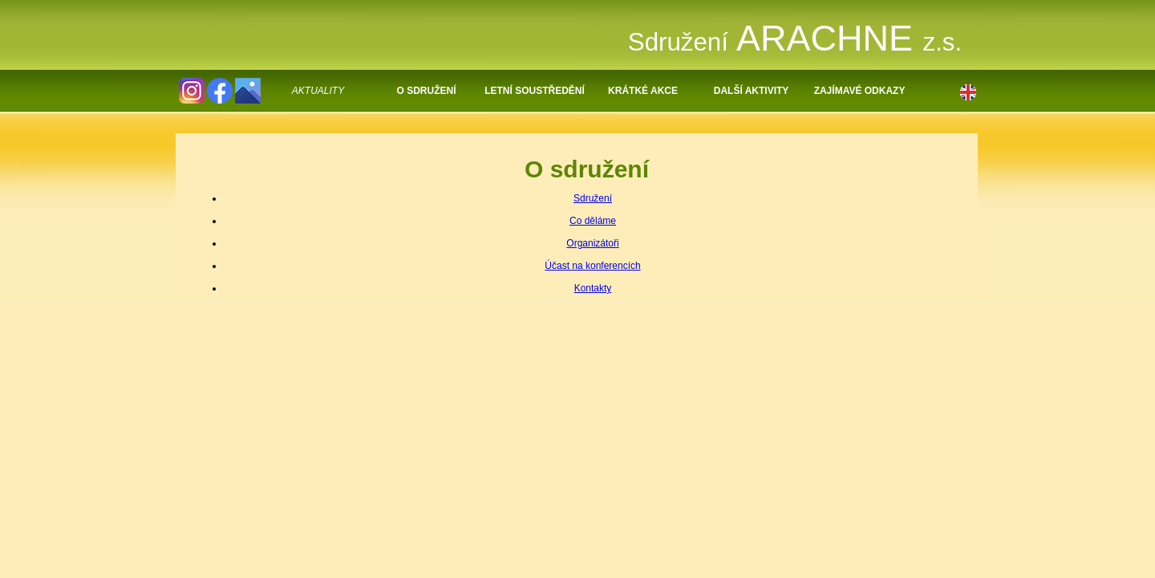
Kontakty (593, 288)
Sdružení (592, 198)
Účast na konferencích (592, 265)
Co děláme (592, 220)
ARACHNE (795, 38)
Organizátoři (592, 243)
